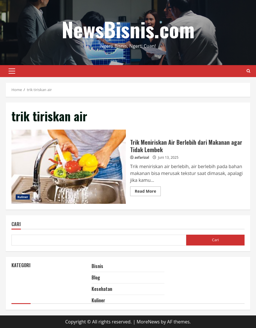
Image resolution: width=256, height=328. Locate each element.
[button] (12, 71)
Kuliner (22, 197)
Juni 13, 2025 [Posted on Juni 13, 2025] (168, 157)
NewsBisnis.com (128, 29)
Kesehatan (102, 288)
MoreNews (148, 322)
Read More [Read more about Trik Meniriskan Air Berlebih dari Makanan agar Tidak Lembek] (148, 192)
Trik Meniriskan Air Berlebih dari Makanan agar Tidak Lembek (68, 167)
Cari (16, 225)
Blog (96, 277)
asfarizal (141, 157)
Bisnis (97, 266)
